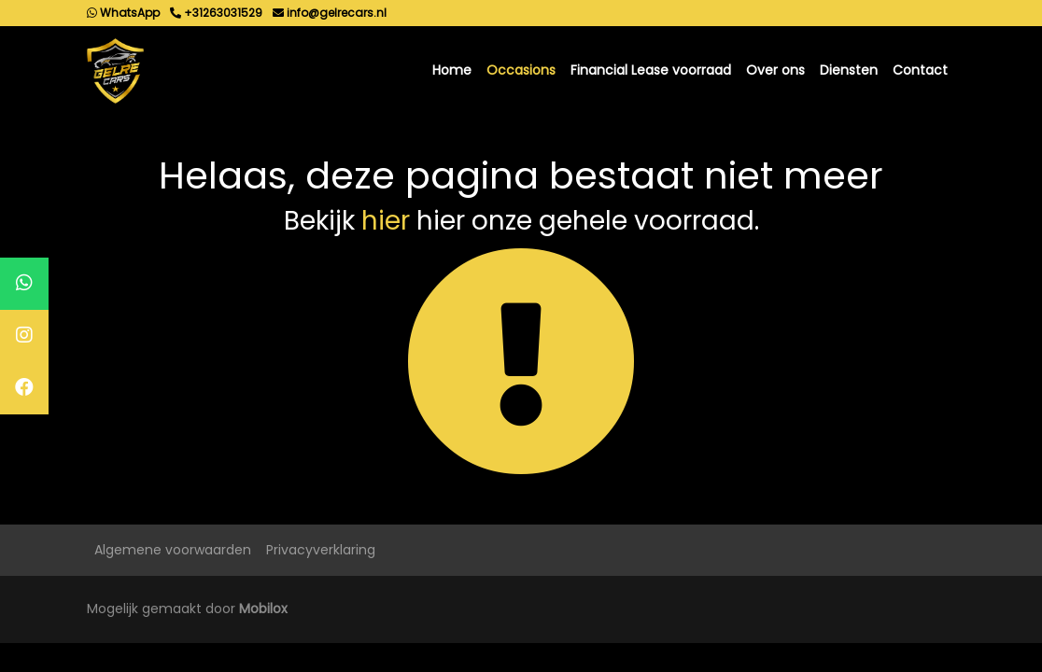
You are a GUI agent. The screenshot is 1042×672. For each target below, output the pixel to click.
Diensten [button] (849, 70)
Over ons (775, 70)
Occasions (521, 70)
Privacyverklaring (320, 549)
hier (385, 221)
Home (452, 70)
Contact (920, 70)
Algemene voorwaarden (172, 549)
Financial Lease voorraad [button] (650, 70)
